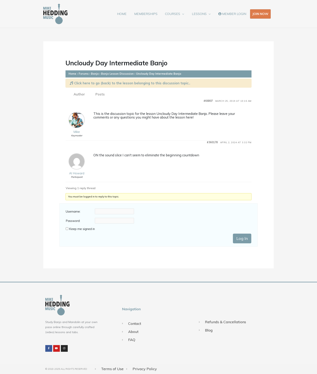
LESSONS (201, 14)
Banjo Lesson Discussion (117, 73)
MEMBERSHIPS (150, 14)
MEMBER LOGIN (233, 14)
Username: (73, 211)
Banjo (95, 73)
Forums (84, 73)
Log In (242, 238)
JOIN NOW (260, 14)
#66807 (208, 100)
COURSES (176, 14)
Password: (73, 221)
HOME (127, 14)
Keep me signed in (82, 229)
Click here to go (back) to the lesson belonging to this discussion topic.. (130, 83)
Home (72, 73)
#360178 (212, 142)
